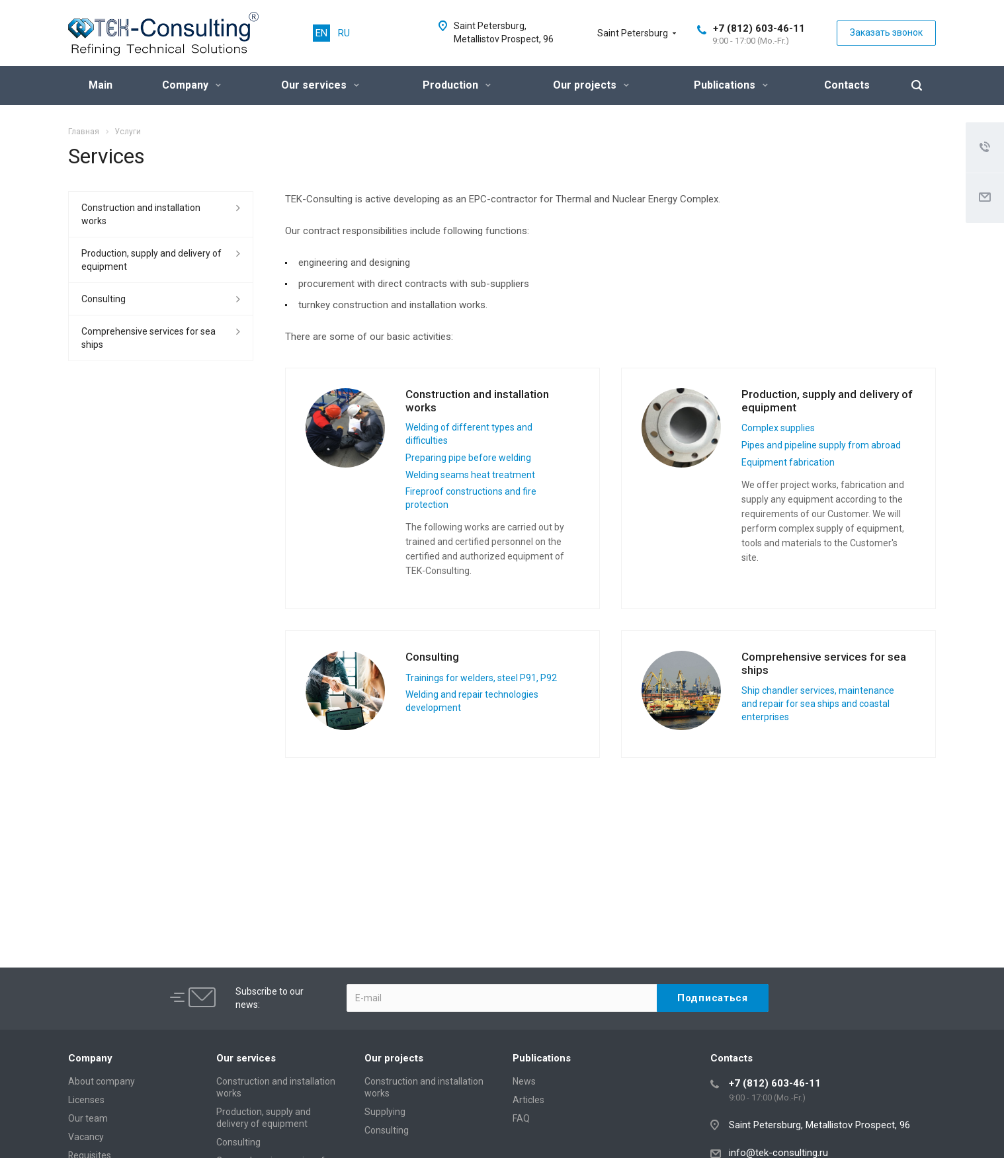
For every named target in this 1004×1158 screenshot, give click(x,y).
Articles (528, 1100)
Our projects (591, 85)
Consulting (432, 656)
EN (321, 33)
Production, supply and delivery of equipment (827, 401)
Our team (88, 1118)
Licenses (86, 1100)
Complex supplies (778, 428)
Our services (320, 85)
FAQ (521, 1118)
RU (344, 33)
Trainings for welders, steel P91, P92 (481, 678)
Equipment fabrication (788, 462)
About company (101, 1081)
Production (457, 85)
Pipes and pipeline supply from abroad (821, 445)
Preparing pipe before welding (468, 457)
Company (191, 85)
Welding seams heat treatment (470, 475)
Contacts (847, 85)
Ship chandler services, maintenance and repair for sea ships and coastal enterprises (817, 703)
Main (100, 85)
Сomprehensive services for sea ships (148, 338)
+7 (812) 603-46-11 (759, 28)
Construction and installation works (477, 401)
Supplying (384, 1111)
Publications (731, 85)
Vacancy (86, 1137)
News (524, 1081)
